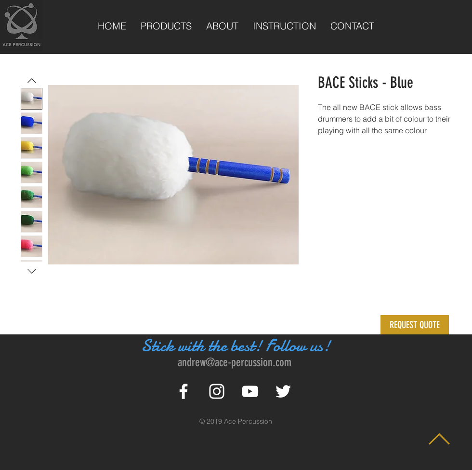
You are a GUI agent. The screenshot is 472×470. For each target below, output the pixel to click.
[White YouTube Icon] (250, 391)
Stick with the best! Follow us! (235, 346)
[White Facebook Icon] (183, 391)
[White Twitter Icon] (283, 391)
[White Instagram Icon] (217, 391)
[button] (414, 324)
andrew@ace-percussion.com (234, 362)
